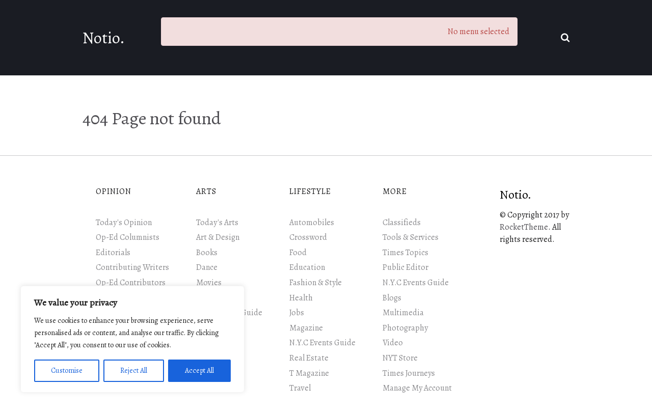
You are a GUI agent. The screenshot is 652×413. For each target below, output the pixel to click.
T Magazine (309, 373)
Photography (405, 328)
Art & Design (217, 237)
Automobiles (311, 222)
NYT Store (400, 358)
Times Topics (405, 252)
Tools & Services (411, 237)
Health (301, 298)
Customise (67, 370)
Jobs (296, 312)
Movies (209, 282)
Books (207, 252)
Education (307, 267)
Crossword (308, 237)
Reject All (133, 370)
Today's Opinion (124, 222)
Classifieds (402, 222)
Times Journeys (409, 373)
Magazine (306, 328)
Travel (300, 388)
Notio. (104, 37)
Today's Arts (217, 222)
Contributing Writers (132, 267)
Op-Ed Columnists (127, 237)
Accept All (199, 370)
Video (393, 342)
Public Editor (405, 267)
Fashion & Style (315, 282)
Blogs (392, 298)
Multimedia (403, 312)
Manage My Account (417, 388)
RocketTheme (524, 227)
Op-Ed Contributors (131, 282)
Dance (207, 267)
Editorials (113, 252)
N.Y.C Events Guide (322, 342)
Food (298, 252)
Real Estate (309, 358)
